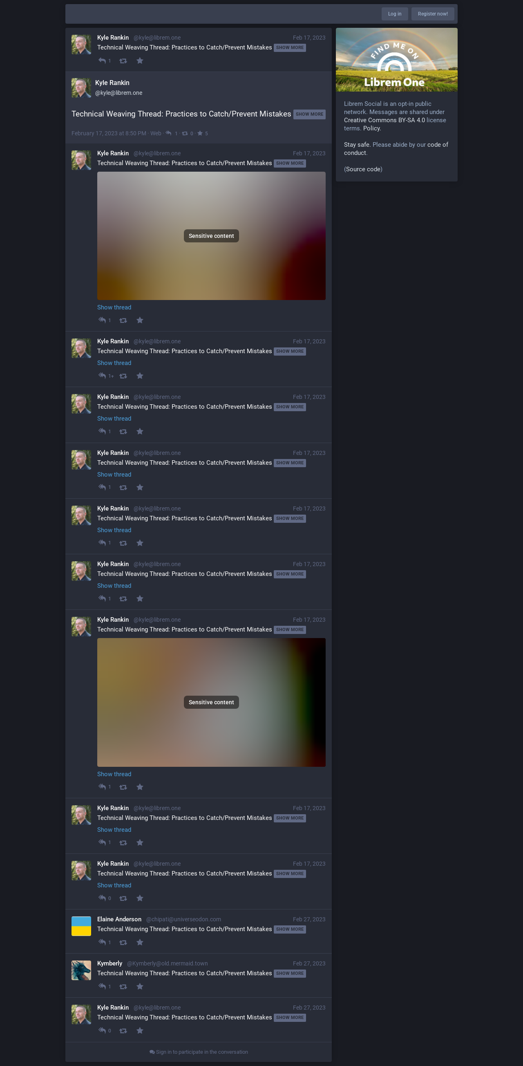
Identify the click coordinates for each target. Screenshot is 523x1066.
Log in (395, 14)
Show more (290, 47)
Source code (363, 169)
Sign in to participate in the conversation (199, 1052)
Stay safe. (357, 144)
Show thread (114, 307)
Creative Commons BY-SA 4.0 (384, 120)
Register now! (433, 14)
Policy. (372, 128)
